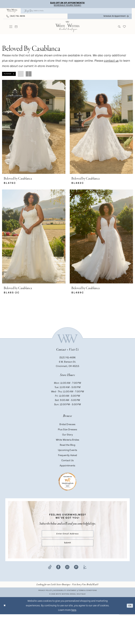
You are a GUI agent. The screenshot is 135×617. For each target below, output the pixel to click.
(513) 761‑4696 (67, 358)
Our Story (67, 436)
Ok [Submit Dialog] (129, 608)
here (73, 612)
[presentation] (33, 127)
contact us (111, 61)
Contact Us (67, 461)
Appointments (67, 466)
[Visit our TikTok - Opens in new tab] (50, 569)
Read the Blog (67, 446)
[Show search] (119, 27)
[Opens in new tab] (67, 587)
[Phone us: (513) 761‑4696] (15, 16)
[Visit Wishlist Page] (124, 27)
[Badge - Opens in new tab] (67, 482)
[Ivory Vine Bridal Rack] (34, 11)
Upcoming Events (67, 451)
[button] (11, 27)
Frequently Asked (67, 456)
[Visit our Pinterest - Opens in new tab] (76, 569)
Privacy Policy (45, 593)
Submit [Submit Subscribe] (67, 545)
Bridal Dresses (67, 425)
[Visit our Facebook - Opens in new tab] (58, 569)
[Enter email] (67, 535)
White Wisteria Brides (67, 441)
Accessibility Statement (65, 593)
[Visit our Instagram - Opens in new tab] (67, 569)
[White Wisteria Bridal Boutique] (12, 11)
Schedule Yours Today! (67, 5)
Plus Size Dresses (67, 430)
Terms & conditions (87, 593)
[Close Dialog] (5, 608)
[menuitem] (12, 11)
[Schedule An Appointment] (116, 16)
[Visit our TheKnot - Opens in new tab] (85, 569)
